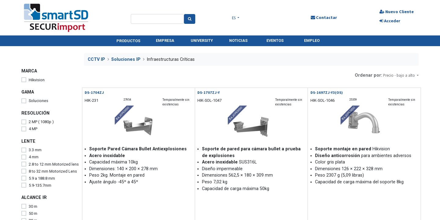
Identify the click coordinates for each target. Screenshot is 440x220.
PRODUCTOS (128, 40)
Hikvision (37, 80)
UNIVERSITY (202, 40)
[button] (401, 75)
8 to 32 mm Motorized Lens (53, 171)
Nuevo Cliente (397, 11)
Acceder (390, 21)
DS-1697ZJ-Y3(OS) (326, 92)
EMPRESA (165, 40)
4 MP (33, 129)
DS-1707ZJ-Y (208, 92)
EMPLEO (312, 40)
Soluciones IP (126, 59)
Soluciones (38, 100)
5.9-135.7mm (40, 185)
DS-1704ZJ (94, 92)
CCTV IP (96, 59)
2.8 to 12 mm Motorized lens (54, 164)
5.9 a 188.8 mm (42, 178)
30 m (33, 206)
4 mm (33, 157)
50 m (33, 213)
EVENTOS (275, 40)
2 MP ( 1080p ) (41, 121)
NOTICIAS (238, 40)
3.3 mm (35, 150)
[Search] (189, 19)
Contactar (324, 17)
